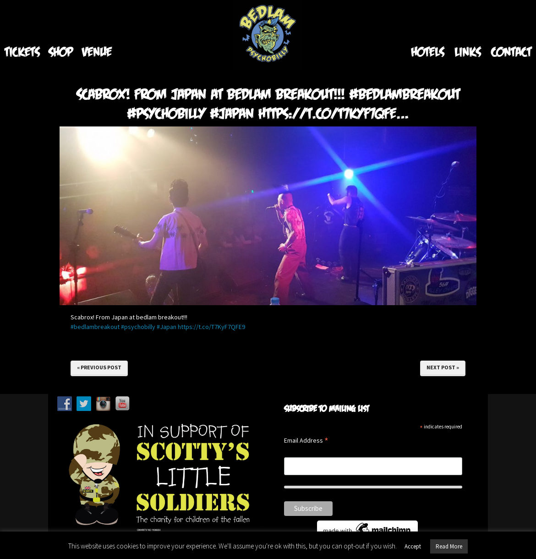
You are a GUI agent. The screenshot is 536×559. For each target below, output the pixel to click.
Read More (449, 546)
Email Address (306, 441)
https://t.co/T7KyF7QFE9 (211, 327)
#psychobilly (138, 327)
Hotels (427, 51)
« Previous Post (99, 367)
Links (467, 51)
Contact (511, 51)
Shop (61, 51)
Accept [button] (413, 546)
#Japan (166, 327)
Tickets (22, 51)
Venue (97, 51)
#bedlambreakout (95, 327)
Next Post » (443, 367)
